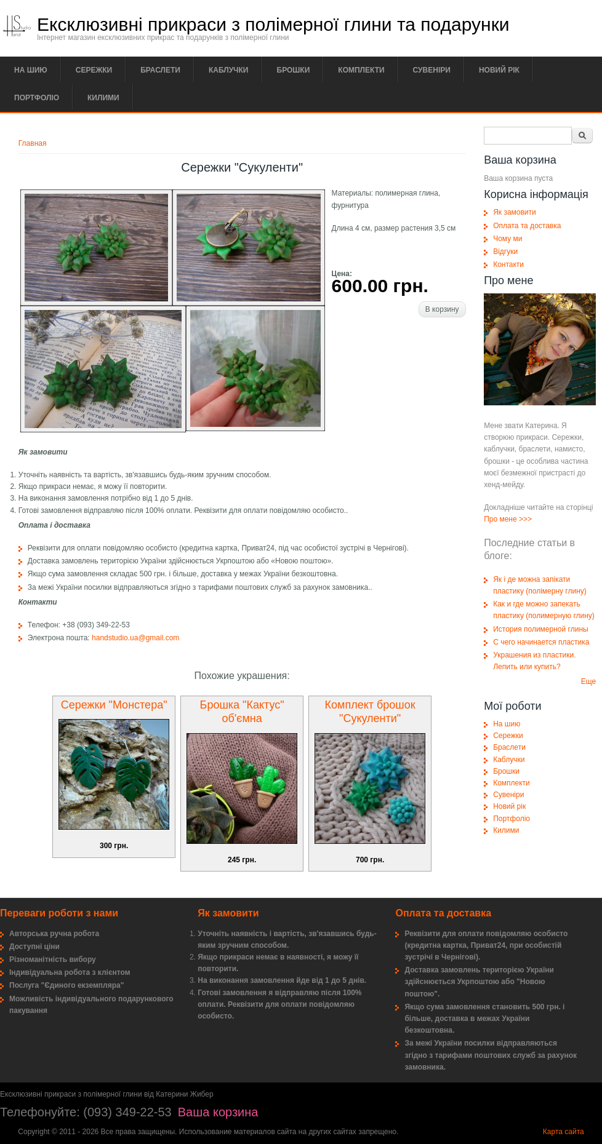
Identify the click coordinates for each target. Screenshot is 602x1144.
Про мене (500, 519)
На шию (30, 70)
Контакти (508, 264)
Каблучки (229, 70)
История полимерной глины (540, 629)
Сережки (94, 70)
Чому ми (507, 238)
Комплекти (361, 70)
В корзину (442, 309)
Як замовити (514, 212)
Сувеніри (432, 70)
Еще (588, 681)
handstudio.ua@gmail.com (135, 638)
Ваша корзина (218, 1112)
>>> (525, 519)
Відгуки (505, 251)
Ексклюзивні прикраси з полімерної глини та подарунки (273, 24)
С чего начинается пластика (541, 642)
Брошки (293, 70)
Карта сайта (563, 1131)
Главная (32, 143)
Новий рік (499, 70)
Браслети (160, 70)
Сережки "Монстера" (114, 705)
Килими (103, 97)
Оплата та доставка (527, 225)
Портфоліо (36, 97)
